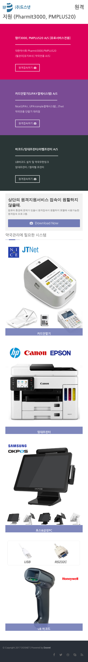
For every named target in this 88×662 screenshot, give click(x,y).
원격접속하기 (27, 68)
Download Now (44, 223)
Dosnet (47, 648)
